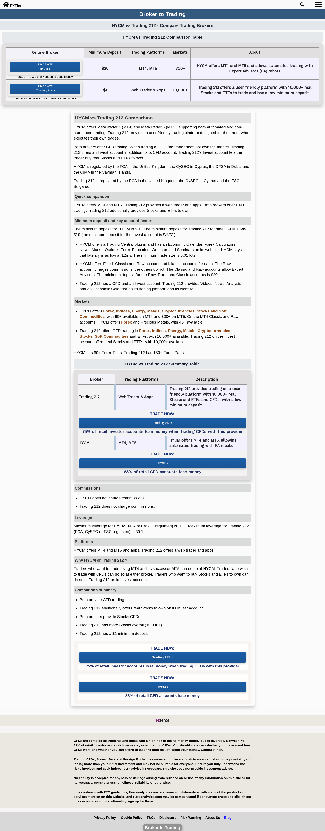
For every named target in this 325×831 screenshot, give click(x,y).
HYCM (43, 70)
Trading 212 (43, 94)
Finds (162, 716)
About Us (212, 814)
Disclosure (167, 814)
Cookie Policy (132, 814)
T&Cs (151, 814)
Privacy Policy (105, 814)
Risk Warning (190, 814)
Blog (227, 814)
